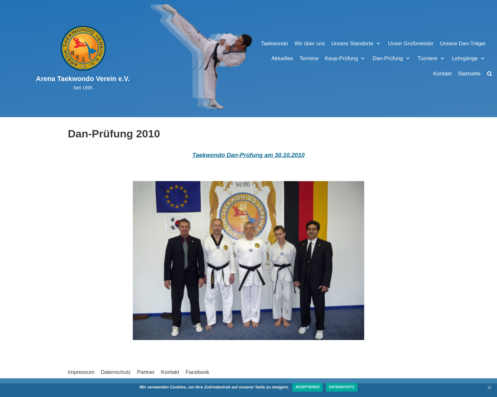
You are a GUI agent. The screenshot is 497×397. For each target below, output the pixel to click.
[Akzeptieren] (489, 387)
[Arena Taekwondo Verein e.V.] (83, 58)
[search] (489, 73)
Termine (308, 58)
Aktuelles (282, 58)
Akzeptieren (307, 387)
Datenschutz (116, 372)
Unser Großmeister (411, 44)
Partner (146, 372)
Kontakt (442, 74)
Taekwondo (273, 44)
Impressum (81, 372)
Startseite (469, 74)
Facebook (198, 372)
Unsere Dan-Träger (463, 44)
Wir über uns (309, 44)
